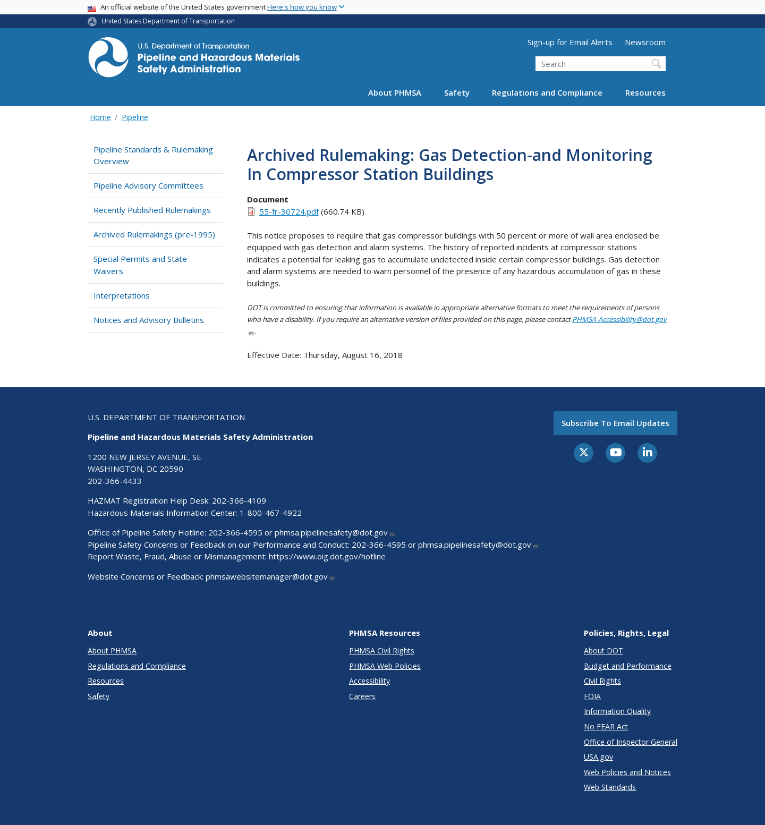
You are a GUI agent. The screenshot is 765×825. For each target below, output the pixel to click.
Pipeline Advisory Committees (148, 185)
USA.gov (598, 757)
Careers (362, 696)
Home (100, 117)
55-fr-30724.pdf (289, 211)
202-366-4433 (115, 480)
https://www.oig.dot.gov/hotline (327, 556)
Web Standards (610, 787)
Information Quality (617, 711)
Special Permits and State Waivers (140, 264)
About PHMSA (394, 92)
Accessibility (369, 681)
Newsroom (645, 42)
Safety (457, 92)
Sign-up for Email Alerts (570, 42)
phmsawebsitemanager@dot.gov (270, 576)
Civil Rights (602, 681)
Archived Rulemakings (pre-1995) (154, 234)
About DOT (603, 650)
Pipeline (135, 117)
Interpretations (122, 295)
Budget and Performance (628, 666)
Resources (645, 92)
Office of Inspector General (630, 742)
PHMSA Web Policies (385, 666)
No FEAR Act (606, 726)
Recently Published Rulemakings (152, 210)
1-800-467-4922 (271, 512)
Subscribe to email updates (615, 423)
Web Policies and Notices (627, 772)
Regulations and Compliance (547, 92)
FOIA (592, 696)
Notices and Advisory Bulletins (149, 319)
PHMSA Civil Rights (381, 650)
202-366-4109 (239, 500)
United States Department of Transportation (168, 20)
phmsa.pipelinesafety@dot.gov (335, 532)
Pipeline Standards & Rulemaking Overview (153, 155)
